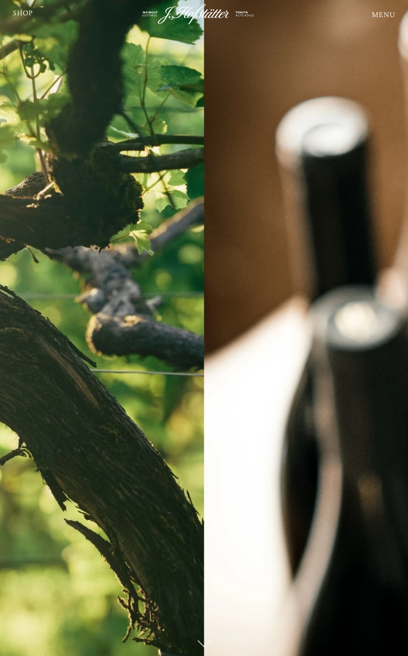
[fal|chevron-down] (204, 635)
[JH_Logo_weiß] (204, 14)
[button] (383, 16)
